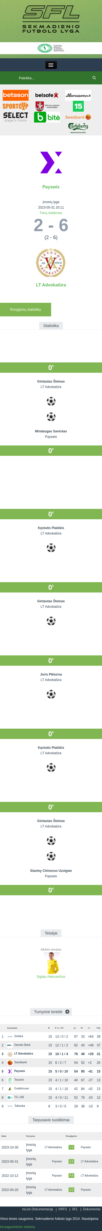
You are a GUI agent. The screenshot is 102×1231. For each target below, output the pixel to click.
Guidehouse (18, 1088)
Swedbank (17, 1062)
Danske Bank (18, 1044)
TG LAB (15, 1097)
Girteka (15, 1036)
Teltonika (16, 1105)
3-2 (71, 1189)
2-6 (71, 1161)
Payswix (51, 187)
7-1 (71, 1147)
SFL (75, 1209)
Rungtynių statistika (25, 309)
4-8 (71, 1175)
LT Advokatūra (51, 285)
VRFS (62, 1209)
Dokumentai (91, 1209)
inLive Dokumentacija (37, 1209)
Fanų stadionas (51, 213)
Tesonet (15, 1079)
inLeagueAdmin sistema (17, 1227)
